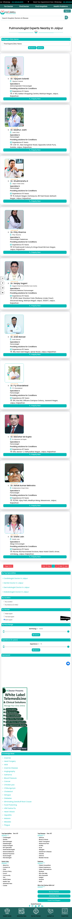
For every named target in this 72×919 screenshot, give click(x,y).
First (44, 570)
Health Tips (6, 885)
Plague (6, 829)
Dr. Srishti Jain (17, 540)
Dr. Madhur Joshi (19, 130)
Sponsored (36, 659)
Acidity (41, 849)
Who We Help (43, 877)
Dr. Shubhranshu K (20, 181)
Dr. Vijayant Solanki (20, 78)
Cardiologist (7, 841)
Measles (7, 825)
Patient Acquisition (45, 869)
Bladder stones (43, 861)
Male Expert (8, 618)
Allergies (41, 853)
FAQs (4, 873)
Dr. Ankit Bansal (18, 338)
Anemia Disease (10, 772)
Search (32, 48)
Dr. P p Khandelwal (20, 388)
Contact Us (6, 871)
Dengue (7, 798)
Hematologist (7, 861)
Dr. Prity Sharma (18, 233)
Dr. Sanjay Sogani (19, 285)
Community (6, 879)
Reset (40, 48)
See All (15, 837)
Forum (5, 877)
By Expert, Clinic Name (36, 39)
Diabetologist (7, 847)
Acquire (41, 883)
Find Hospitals (41, 6)
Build (40, 885)
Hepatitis (7, 819)
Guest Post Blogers (54, 904)
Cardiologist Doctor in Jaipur (15, 582)
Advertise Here (7, 887)
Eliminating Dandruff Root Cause (17, 805)
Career (5, 889)
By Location (36, 601)
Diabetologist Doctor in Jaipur (16, 596)
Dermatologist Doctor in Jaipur (16, 591)
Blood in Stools (43, 843)
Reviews (41, 875)
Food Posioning (10, 809)
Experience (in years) (36, 644)
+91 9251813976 (21, 2)
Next (61, 570)
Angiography (9, 775)
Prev (49, 570)
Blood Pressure (10, 782)
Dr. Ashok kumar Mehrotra (23, 488)
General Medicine (8, 855)
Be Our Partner (54, 896)
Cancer (6, 785)
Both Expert (8, 624)
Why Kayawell (43, 879)
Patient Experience (45, 871)
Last (66, 570)
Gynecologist (7, 859)
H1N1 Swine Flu (9, 812)
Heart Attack (9, 815)
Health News (7, 883)
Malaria (6, 822)
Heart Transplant (44, 845)
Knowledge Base (36, 757)
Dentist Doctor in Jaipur (13, 587)
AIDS (5, 768)
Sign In (67, 11)
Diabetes (7, 802)
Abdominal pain (44, 847)
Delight (41, 881)
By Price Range (36, 628)
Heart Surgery (9, 765)
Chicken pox (8, 788)
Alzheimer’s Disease (45, 855)
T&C (4, 881)
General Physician (8, 857)
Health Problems (61, 6)
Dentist (5, 843)
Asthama (7, 778)
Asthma (41, 841)
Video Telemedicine (45, 873)
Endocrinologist (8, 849)
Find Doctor (24, 6)
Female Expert (9, 621)
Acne (40, 851)
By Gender (36, 613)
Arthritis (41, 857)
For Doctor (8, 6)
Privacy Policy (7, 875)
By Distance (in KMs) (11, 609)
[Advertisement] (36, 676)
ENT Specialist (7, 851)
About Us (6, 869)
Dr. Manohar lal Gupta (21, 439)
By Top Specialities (36, 577)
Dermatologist (7, 845)
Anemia (7, 762)
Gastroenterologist (9, 853)
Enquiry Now (35, 99)
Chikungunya (9, 792)
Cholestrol (8, 795)
